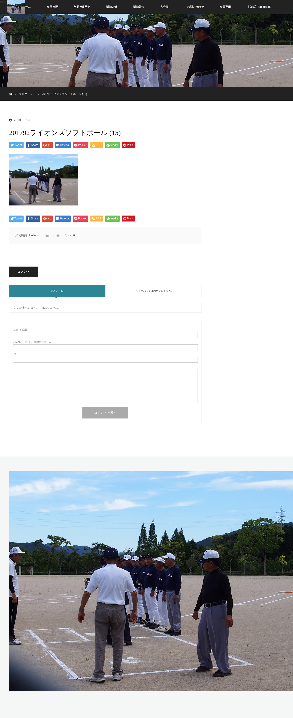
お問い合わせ (195, 6)
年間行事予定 (82, 6)
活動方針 (111, 6)
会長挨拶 (52, 6)
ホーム (26, 6)
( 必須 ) (20, 329)
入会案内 (165, 6)
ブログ (23, 94)
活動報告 (138, 6)
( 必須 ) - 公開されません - (33, 342)
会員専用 (225, 6)
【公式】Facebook (259, 6)
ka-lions (34, 235)
